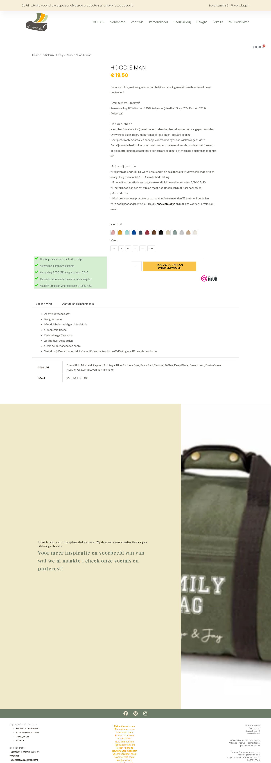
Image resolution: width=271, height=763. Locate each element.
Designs (201, 22)
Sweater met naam (124, 757)
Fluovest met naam (125, 729)
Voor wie (137, 22)
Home (35, 55)
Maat (114, 240)
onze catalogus (166, 203)
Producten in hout (124, 735)
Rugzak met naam (124, 741)
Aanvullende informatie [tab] (78, 304)
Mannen (70, 55)
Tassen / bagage (124, 747)
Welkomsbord (124, 760)
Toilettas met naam (124, 744)
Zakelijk (218, 22)
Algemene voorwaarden (27, 733)
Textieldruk (47, 55)
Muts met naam (124, 732)
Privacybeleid (22, 737)
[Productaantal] (136, 266)
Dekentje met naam (124, 726)
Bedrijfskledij (182, 22)
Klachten (20, 741)
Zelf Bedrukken (238, 22)
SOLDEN (98, 22)
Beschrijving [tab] (43, 304)
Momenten (117, 22)
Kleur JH (116, 224)
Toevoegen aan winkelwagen (169, 266)
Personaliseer (158, 22)
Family (60, 55)
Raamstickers (125, 738)
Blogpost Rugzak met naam (24, 760)
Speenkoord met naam (125, 754)
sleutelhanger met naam (124, 751)
